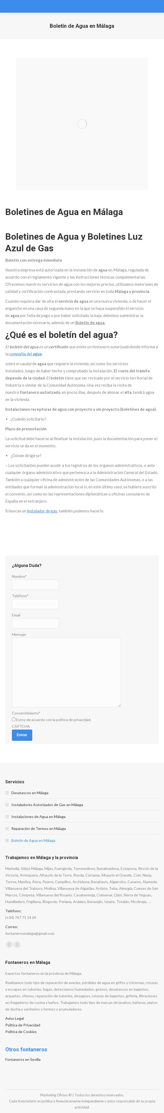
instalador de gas (42, 510)
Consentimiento (26, 713)
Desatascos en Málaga (29, 792)
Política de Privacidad (22, 1025)
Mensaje (19, 634)
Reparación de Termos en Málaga (38, 828)
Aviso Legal (14, 1018)
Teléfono (20, 595)
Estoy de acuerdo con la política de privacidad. (53, 719)
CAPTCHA (21, 726)
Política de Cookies (21, 1031)
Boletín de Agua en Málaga (33, 840)
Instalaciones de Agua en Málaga (38, 816)
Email (16, 615)
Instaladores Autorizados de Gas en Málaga (47, 804)
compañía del (25, 353)
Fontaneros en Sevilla (22, 1059)
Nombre (19, 576)
